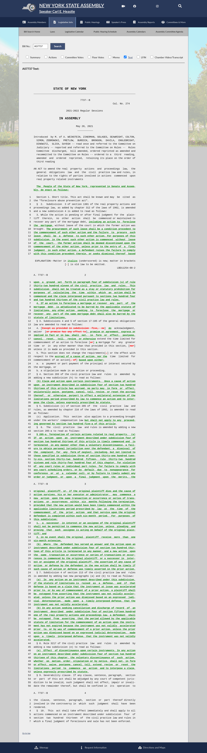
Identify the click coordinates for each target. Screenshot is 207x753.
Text (130, 57)
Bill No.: (26, 46)
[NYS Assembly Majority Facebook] (135, 7)
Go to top (26, 733)
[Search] (180, 7)
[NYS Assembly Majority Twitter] (146, 7)
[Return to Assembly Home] (61, 8)
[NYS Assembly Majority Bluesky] (169, 7)
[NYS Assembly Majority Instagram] (157, 7)
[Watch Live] (123, 7)
